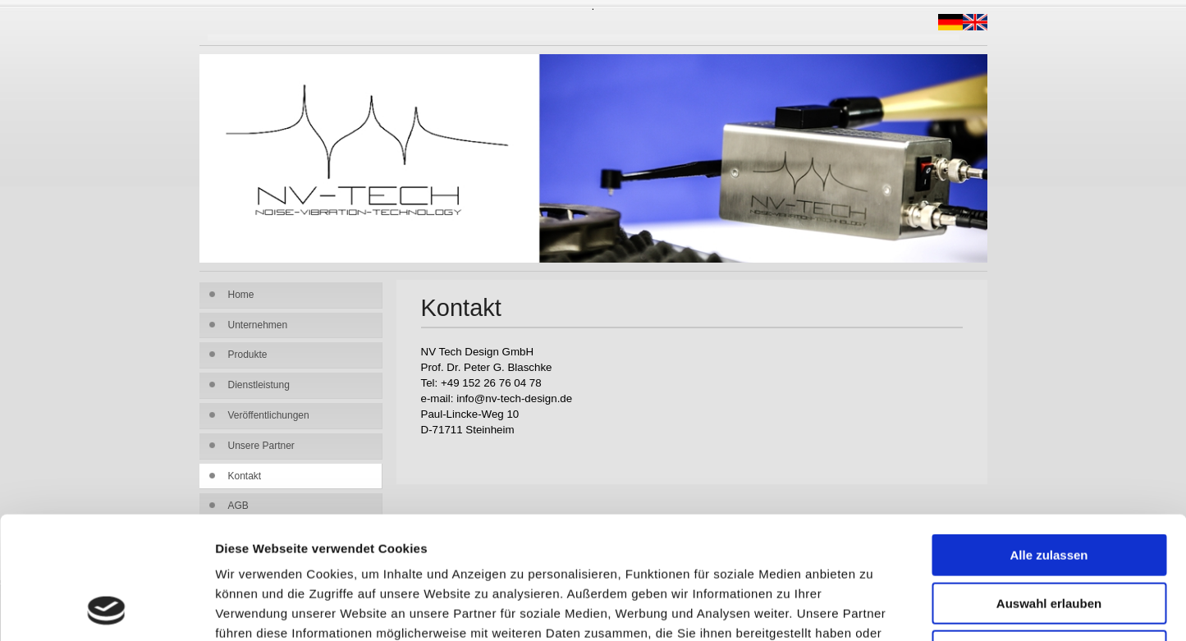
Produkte (248, 354)
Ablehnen (1049, 536)
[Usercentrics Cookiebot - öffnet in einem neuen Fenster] (106, 609)
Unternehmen (258, 325)
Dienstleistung (259, 385)
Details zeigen (872, 609)
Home (241, 294)
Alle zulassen (1049, 440)
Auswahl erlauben (1048, 489)
